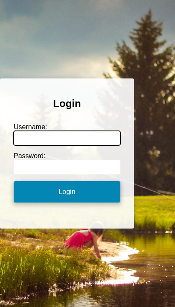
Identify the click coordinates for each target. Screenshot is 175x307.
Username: (30, 126)
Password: (30, 155)
